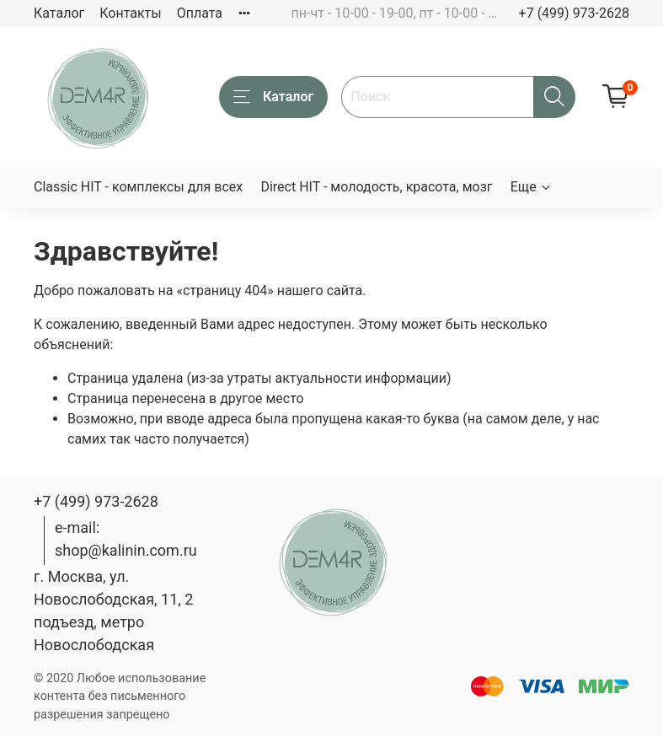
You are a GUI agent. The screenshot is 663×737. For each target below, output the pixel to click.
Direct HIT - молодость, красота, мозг (376, 187)
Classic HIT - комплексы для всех (138, 187)
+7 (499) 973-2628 (574, 13)
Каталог (59, 13)
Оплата (199, 13)
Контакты (130, 13)
